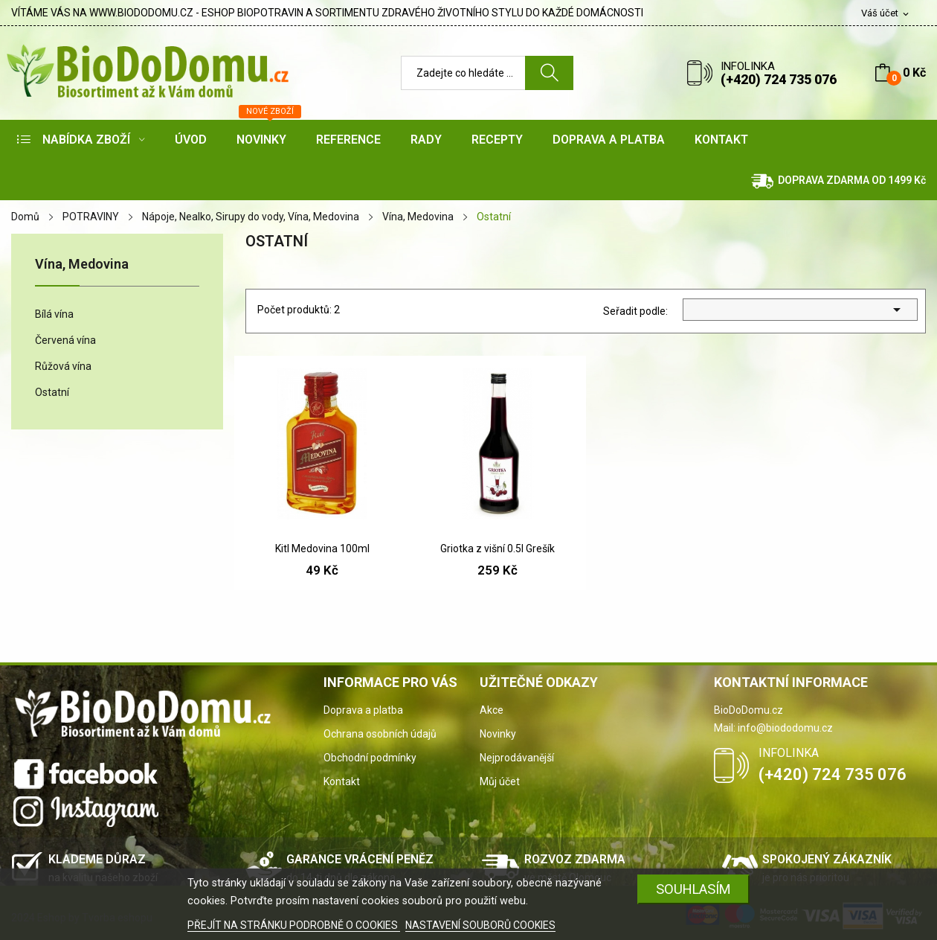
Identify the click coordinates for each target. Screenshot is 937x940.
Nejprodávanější (517, 758)
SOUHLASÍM (693, 889)
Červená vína (65, 340)
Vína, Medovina (82, 265)
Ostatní (52, 392)
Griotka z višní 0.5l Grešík (497, 548)
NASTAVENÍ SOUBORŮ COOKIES (480, 925)
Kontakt (341, 781)
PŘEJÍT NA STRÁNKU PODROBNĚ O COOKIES (293, 925)
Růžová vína (63, 366)
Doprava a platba (363, 710)
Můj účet (500, 781)
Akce (491, 710)
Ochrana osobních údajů (380, 734)
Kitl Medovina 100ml (322, 548)
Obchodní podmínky (369, 758)
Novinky (498, 734)
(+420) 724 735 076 (779, 79)
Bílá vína (54, 314)
